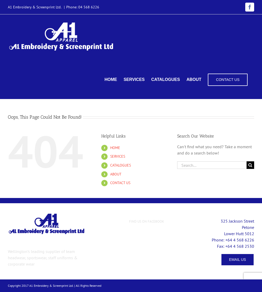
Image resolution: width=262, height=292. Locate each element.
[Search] (250, 165)
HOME (115, 147)
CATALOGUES (120, 165)
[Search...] (212, 165)
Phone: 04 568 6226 (82, 7)
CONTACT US (120, 182)
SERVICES (117, 156)
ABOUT (115, 174)
